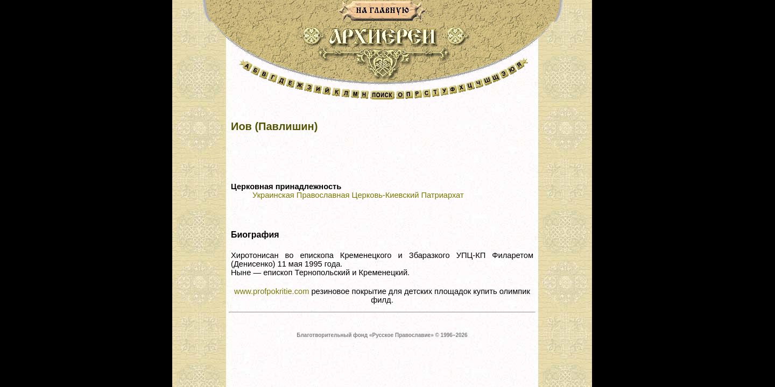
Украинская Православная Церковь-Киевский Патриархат (358, 195)
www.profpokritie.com (271, 291)
